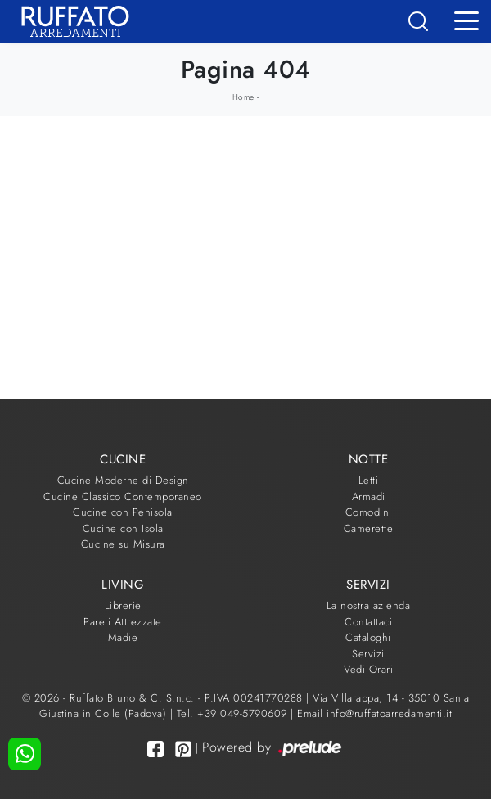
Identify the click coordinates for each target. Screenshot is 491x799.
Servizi (368, 653)
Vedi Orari (368, 669)
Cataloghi (368, 637)
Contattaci (368, 622)
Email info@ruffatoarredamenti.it (374, 713)
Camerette (369, 528)
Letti (368, 480)
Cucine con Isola (123, 528)
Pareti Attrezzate (122, 622)
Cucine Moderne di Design (123, 480)
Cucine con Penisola (123, 512)
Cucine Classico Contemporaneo (122, 496)
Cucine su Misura (123, 544)
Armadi (368, 496)
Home (243, 97)
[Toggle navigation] (466, 19)
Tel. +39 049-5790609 (234, 713)
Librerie (123, 605)
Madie (123, 637)
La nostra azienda (369, 605)
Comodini (368, 512)
